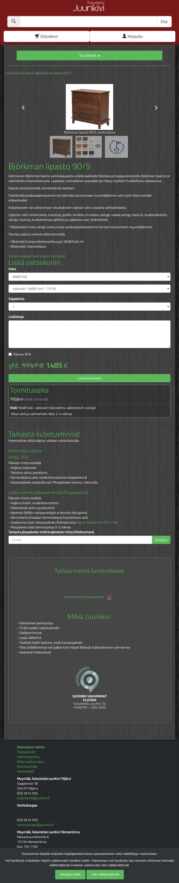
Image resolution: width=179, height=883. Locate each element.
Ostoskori (46, 36)
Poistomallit (25, 771)
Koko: (12, 269)
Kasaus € (22, 354)
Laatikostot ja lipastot (20, 72)
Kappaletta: (17, 298)
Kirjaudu (132, 36)
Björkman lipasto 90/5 (55, 72)
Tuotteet (89, 55)
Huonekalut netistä (30, 747)
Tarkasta (161, 539)
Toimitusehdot (27, 766)
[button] (21, 105)
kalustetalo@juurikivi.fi (33, 797)
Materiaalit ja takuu (30, 761)
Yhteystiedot (26, 751)
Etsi (164, 21)
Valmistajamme (28, 756)
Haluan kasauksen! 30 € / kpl (97, 522)
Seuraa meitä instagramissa (88, 596)
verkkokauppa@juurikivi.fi (35, 824)
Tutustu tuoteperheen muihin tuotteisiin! (37, 255)
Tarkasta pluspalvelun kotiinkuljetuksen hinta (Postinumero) (51, 532)
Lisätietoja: (16, 316)
